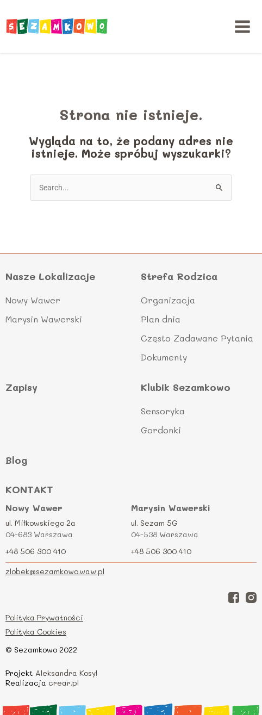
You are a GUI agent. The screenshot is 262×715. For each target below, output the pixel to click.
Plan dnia (160, 319)
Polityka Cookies (35, 631)
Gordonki (161, 430)
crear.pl (63, 682)
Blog (16, 460)
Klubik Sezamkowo (185, 387)
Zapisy (21, 387)
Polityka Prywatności (44, 617)
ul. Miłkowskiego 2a (40, 523)
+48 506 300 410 (35, 551)
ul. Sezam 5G (154, 523)
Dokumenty (164, 357)
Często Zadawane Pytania (197, 338)
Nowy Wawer (32, 300)
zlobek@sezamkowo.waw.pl (54, 571)
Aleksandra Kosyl (66, 673)
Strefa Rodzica (179, 276)
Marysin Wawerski (43, 319)
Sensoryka (163, 410)
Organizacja (168, 300)
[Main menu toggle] (242, 26)
